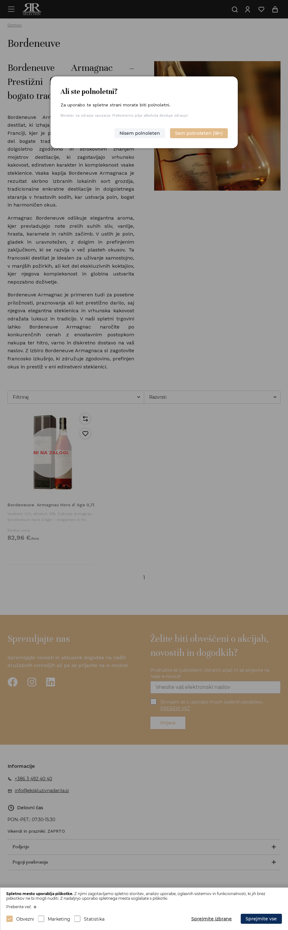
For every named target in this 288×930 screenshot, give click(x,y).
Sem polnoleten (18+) (199, 133)
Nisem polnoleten (140, 133)
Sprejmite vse (261, 919)
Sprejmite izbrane (211, 919)
